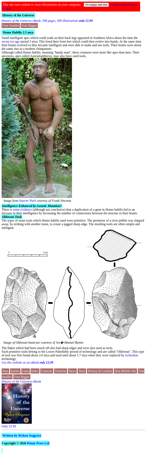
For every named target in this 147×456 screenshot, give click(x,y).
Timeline (60, 371)
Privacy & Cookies (100, 371)
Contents (46, 371)
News (72, 371)
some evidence (22, 209)
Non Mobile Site (125, 371)
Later (25, 371)
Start (5, 371)
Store (81, 371)
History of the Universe (18, 15)
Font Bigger (29, 25)
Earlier (15, 371)
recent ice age (10, 41)
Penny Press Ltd (38, 443)
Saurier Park (27, 200)
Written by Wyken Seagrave (21, 435)
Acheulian (131, 355)
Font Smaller (10, 25)
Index (35, 371)
